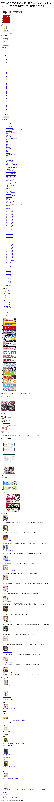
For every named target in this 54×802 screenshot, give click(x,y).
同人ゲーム (9, 200)
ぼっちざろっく (7, 520)
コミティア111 (9, 241)
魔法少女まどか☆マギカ (12, 185)
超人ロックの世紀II (8, 754)
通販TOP (3, 393)
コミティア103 (10, 253)
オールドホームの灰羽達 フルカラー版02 (13, 743)
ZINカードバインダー (8, 672)
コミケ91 (8, 269)
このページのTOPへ (6, 477)
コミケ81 (8, 284)
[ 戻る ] (2, 479)
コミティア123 (10, 223)
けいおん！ (9, 186)
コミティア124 (10, 222)
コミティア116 (9, 234)
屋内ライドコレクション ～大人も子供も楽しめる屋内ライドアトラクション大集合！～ (25, 789)
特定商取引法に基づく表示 (10, 797)
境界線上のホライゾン (11, 179)
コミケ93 (8, 266)
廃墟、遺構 (9, 191)
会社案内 (5, 794)
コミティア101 (10, 256)
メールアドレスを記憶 (10, 30)
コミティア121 (10, 226)
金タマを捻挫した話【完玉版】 (11, 778)
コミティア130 (10, 213)
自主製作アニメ (10, 201)
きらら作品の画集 (7, 662)
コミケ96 (8, 262)
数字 (6, 315)
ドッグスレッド (7, 621)
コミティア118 (9, 231)
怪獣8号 (5, 611)
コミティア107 (10, 247)
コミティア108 (10, 245)
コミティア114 (9, 237)
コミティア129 (10, 214)
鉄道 (7, 189)
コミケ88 (8, 274)
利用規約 (5, 796)
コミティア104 (10, 251)
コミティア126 (10, 219)
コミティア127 (10, 217)
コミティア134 (10, 210)
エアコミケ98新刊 (10, 260)
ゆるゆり (8, 194)
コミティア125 (10, 220)
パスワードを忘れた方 (9, 33)
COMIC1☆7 (9, 207)
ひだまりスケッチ (10, 195)
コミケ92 (8, 268)
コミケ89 (8, 272)
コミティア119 (9, 229)
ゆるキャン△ (6, 530)
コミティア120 (10, 228)
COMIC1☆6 (9, 208)
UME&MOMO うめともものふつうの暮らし (14, 720)
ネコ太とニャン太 (7, 685)
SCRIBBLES (6, 642)
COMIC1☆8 (9, 205)
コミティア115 (9, 235)
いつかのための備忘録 (9, 766)
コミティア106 (10, 248)
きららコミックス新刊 (9, 571)
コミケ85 (8, 278)
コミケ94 (8, 265)
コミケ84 (8, 280)
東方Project (9, 197)
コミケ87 (8, 275)
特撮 (7, 198)
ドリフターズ (6, 631)
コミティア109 (10, 244)
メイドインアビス (7, 540)
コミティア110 (9, 242)
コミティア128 (10, 216)
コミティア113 (9, 238)
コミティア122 (10, 225)
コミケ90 (8, 271)
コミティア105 (10, 250)
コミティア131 (10, 211)
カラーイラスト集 (10, 192)
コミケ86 (8, 277)
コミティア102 (10, 254)
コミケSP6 (8, 259)
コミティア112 (9, 240)
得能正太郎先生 (7, 591)
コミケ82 (8, 282)
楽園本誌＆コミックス (9, 560)
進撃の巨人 (9, 177)
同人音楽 (8, 203)
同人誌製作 (9, 183)
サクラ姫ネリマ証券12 (9, 708)
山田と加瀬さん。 (7, 601)
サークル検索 (9, 393)
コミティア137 (10, 128)
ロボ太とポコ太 (7, 697)
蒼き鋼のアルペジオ (8, 550)
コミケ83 (8, 281)
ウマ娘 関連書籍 (7, 652)
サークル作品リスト (19, 393)
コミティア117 (9, 232)
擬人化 (8, 188)
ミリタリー (9, 158)
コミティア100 (10, 257)
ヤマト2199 (6, 581)
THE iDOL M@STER (11, 176)
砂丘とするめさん (7, 731)
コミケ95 (8, 263)
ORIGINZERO (6, 423)
